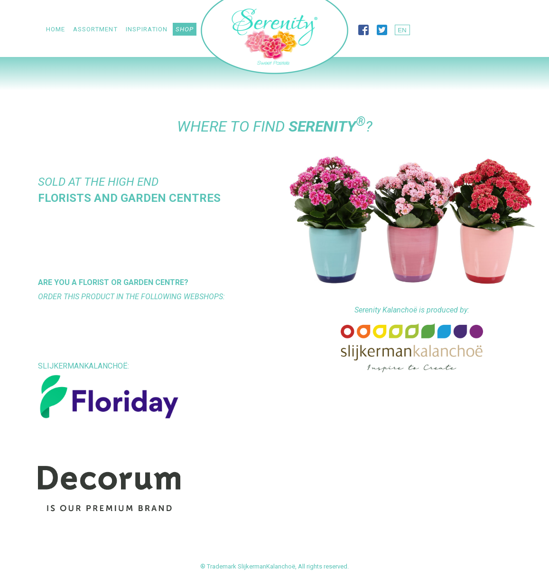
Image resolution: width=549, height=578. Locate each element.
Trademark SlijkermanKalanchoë (251, 566)
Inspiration (146, 29)
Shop (185, 29)
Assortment (95, 29)
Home (55, 29)
